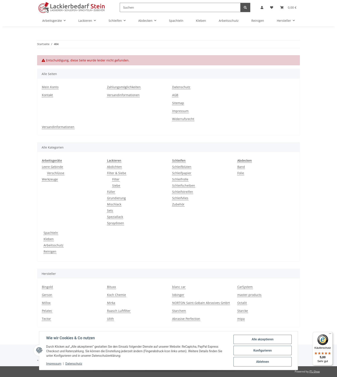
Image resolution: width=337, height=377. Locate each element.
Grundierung (116, 198)
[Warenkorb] (288, 7)
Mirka (111, 303)
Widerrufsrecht (183, 119)
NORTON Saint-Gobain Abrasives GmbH (201, 303)
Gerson (47, 295)
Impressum (53, 363)
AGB (175, 95)
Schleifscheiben (183, 185)
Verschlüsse (55, 173)
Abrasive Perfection (186, 319)
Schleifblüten (181, 167)
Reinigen (50, 251)
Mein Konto (50, 87)
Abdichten (114, 167)
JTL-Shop (314, 371)
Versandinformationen (123, 95)
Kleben (49, 239)
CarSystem (245, 287)
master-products (249, 295)
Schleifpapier (181, 173)
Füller (111, 192)
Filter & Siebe (116, 173)
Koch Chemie (116, 295)
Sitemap (178, 103)
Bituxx (111, 287)
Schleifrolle (180, 179)
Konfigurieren (262, 350)
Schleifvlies (180, 198)
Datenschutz (73, 363)
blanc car (179, 287)
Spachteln (51, 233)
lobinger (178, 295)
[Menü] (330, 334)
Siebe (116, 185)
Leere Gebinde (52, 167)
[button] (262, 7)
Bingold (47, 287)
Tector (46, 319)
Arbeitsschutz (53, 245)
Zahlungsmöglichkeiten (124, 87)
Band (241, 167)
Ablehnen (262, 361)
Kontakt (47, 95)
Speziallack (115, 217)
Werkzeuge (50, 179)
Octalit (242, 303)
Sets (110, 210)
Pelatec (47, 311)
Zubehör (178, 204)
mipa (241, 319)
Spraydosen (115, 223)
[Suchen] (180, 7)
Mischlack (114, 204)
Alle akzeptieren (262, 339)
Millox (46, 303)
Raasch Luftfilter (119, 311)
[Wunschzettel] (272, 7)
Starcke (242, 311)
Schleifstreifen (182, 192)
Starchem (179, 311)
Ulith (110, 319)
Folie (240, 173)
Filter (116, 179)
